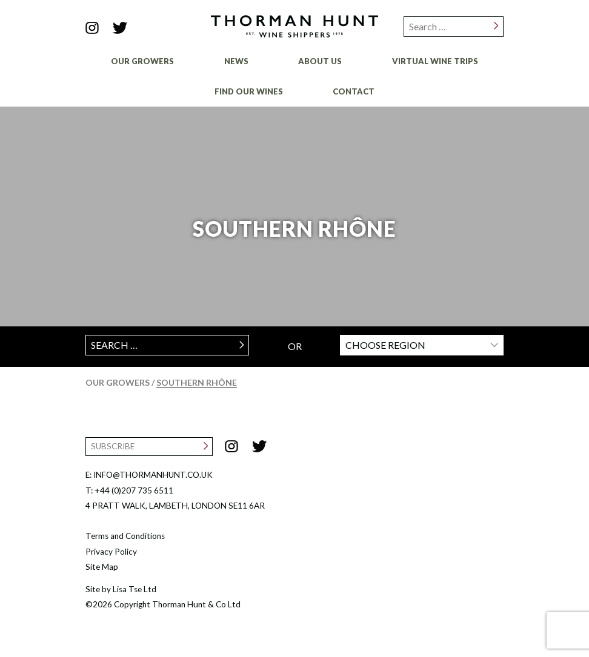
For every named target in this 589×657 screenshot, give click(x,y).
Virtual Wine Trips (435, 61)
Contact (353, 91)
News (236, 61)
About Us (320, 61)
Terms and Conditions (125, 536)
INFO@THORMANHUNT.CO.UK (153, 475)
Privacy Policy (111, 551)
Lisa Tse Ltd (134, 589)
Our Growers (142, 61)
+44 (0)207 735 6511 (134, 490)
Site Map (101, 567)
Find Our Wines (249, 91)
